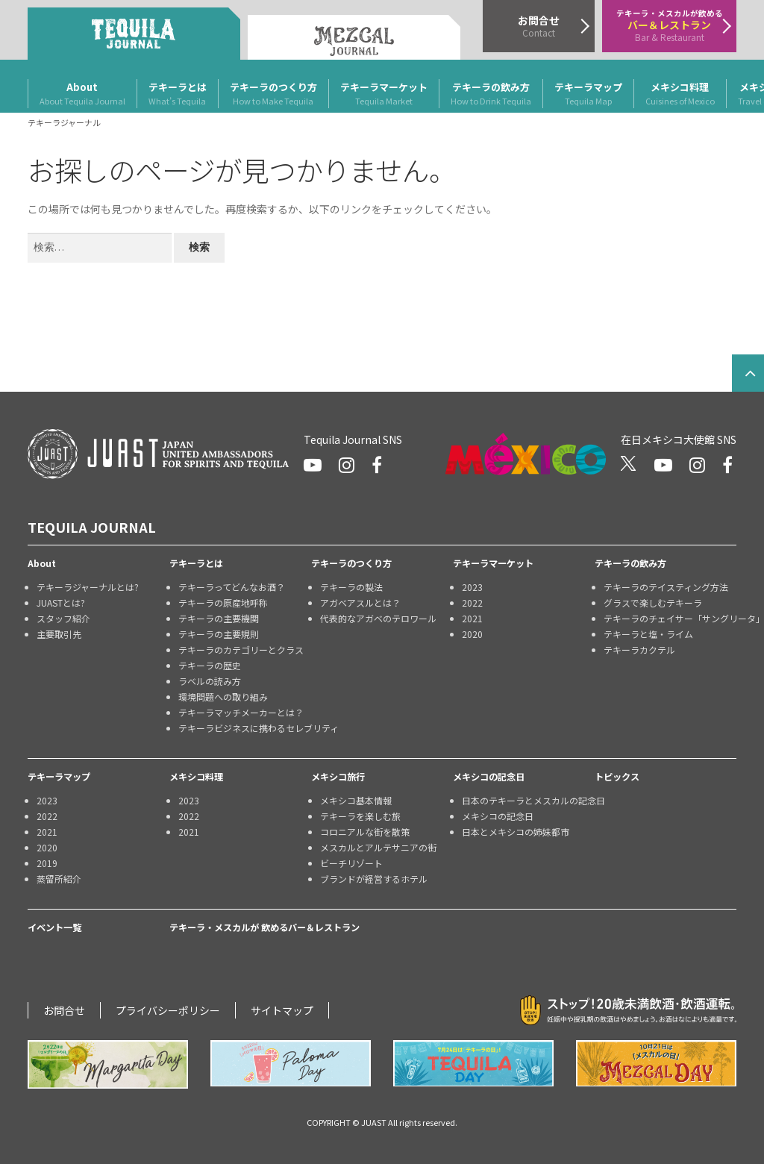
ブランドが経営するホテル (374, 878)
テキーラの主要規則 (218, 634)
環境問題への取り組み (223, 696)
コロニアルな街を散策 (365, 831)
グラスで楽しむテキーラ (653, 602)
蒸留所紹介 (59, 878)
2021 (472, 618)
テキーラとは (177, 94)
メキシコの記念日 (489, 776)
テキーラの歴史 (209, 665)
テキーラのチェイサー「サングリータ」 (670, 618)
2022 (472, 602)
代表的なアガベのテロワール (378, 618)
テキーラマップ (588, 94)
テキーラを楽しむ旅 (360, 816)
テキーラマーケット (384, 94)
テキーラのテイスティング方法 (666, 587)
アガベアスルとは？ (360, 602)
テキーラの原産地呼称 (223, 602)
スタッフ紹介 (63, 618)
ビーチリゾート (351, 863)
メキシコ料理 (680, 94)
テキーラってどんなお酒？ (231, 587)
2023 (472, 587)
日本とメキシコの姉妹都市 (515, 831)
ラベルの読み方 (209, 681)
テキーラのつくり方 (273, 94)
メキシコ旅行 (338, 776)
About (82, 94)
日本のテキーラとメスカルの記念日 (528, 800)
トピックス (617, 776)
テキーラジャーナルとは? (88, 587)
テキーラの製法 (351, 587)
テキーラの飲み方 (491, 94)
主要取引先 (59, 634)
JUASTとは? (61, 602)
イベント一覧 (54, 927)
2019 (47, 863)
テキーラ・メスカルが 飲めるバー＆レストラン (264, 927)
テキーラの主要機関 (218, 618)
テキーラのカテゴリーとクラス (241, 649)
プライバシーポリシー (168, 1010)
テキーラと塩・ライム (648, 634)
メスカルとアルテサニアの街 (378, 847)
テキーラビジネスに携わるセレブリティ (244, 728)
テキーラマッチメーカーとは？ (241, 712)
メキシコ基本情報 (356, 800)
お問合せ (64, 1010)
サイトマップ (282, 1010)
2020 (472, 634)
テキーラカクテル (639, 649)
